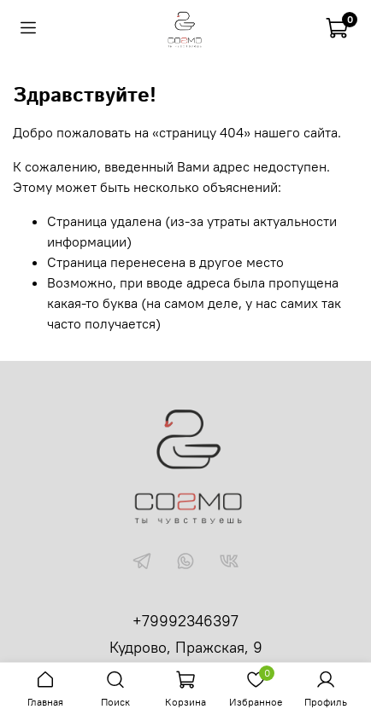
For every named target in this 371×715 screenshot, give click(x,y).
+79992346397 (185, 621)
